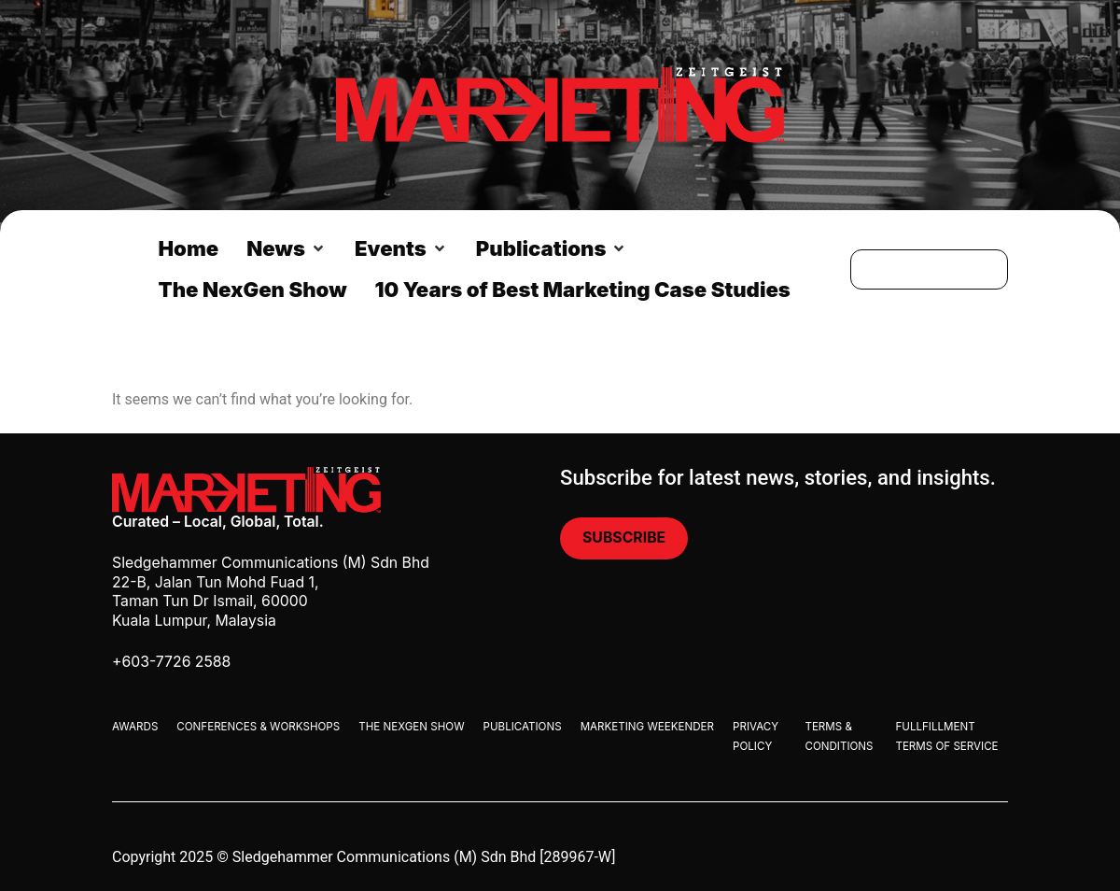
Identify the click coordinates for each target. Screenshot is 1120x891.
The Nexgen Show (411, 726)
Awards (135, 726)
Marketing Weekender (647, 726)
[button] (286, 248)
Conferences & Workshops (258, 726)
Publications (522, 726)
